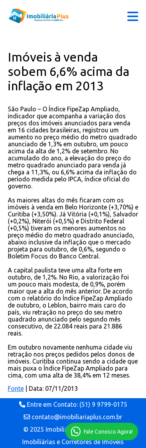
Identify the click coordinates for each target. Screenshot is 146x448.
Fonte (16, 388)
